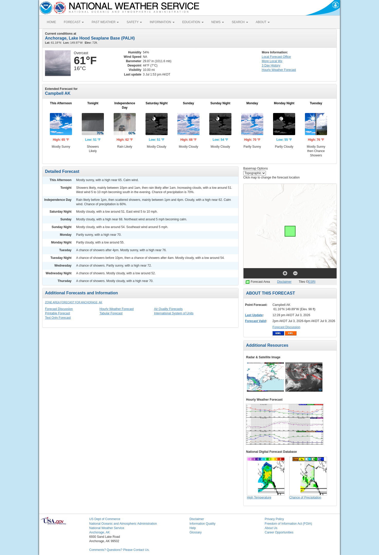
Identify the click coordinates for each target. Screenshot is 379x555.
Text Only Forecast (58, 317)
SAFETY (134, 22)
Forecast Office (276, 57)
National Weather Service (106, 528)
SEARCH (240, 22)
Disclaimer (284, 282)
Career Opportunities (279, 532)
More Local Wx (272, 61)
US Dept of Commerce (104, 519)
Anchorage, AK (99, 532)
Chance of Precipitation (305, 497)
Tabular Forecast (111, 313)
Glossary (196, 532)
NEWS (217, 22)
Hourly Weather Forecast (117, 309)
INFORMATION (162, 22)
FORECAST (74, 22)
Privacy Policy (274, 519)
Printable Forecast (57, 313)
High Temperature (259, 497)
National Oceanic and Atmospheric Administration (123, 523)
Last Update (254, 315)
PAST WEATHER (105, 22)
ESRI (311, 282)
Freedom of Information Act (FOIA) (288, 523)
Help (193, 528)
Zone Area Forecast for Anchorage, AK (73, 302)
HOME (51, 22)
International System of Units (173, 313)
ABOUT (263, 22)
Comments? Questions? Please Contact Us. (119, 550)
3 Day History (271, 65)
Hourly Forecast (279, 70)
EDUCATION (193, 22)
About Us (271, 528)
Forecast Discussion (59, 309)
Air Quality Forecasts (168, 309)
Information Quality (202, 523)
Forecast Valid (255, 321)
